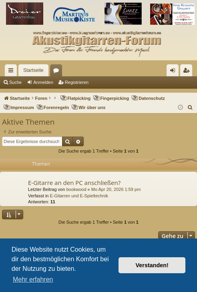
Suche (15, 82)
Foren (57, 72)
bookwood (76, 189)
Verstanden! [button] (152, 265)
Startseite (33, 70)
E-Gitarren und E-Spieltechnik (79, 195)
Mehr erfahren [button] (33, 279)
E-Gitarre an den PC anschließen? (74, 183)
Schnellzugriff (12, 72)
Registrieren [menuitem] (188, 72)
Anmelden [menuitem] (174, 72)
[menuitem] (190, 107)
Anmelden (43, 82)
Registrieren (76, 82)
